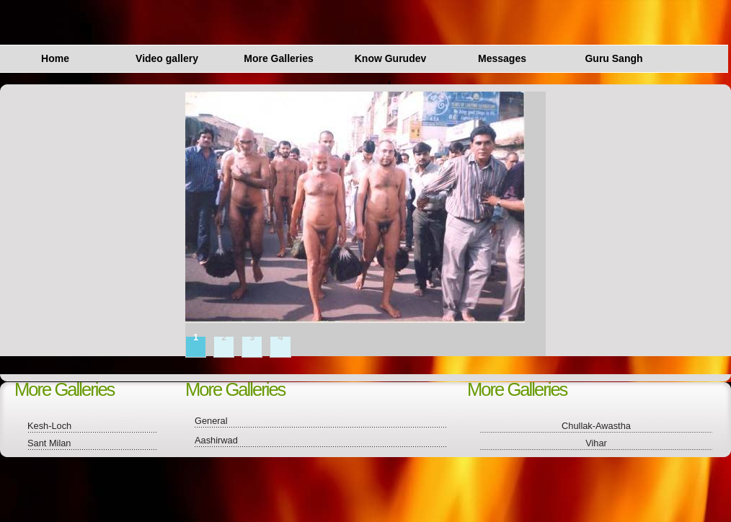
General (211, 420)
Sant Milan (49, 443)
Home (55, 58)
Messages (502, 58)
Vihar (596, 443)
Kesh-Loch (49, 425)
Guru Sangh (613, 58)
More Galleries (279, 58)
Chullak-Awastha (596, 425)
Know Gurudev (391, 58)
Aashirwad (216, 440)
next (556, 170)
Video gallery (167, 58)
